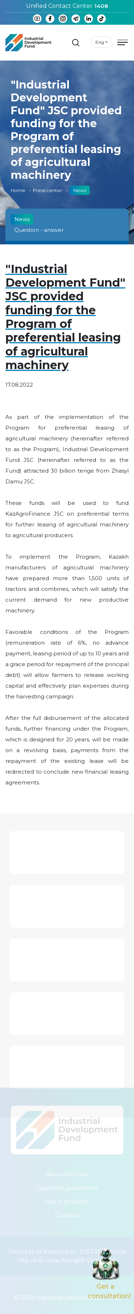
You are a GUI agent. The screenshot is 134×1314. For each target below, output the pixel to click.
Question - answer (39, 229)
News (22, 219)
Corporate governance (67, 1185)
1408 (101, 6)
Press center (47, 190)
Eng (99, 42)
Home (18, 190)
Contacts (67, 1212)
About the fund (67, 1172)
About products (67, 1199)
